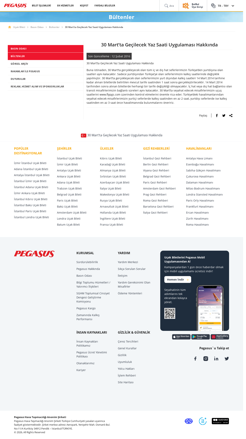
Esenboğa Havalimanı (200, 164)
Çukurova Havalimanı (200, 176)
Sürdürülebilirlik (87, 262)
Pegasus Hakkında (88, 269)
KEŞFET (84, 5)
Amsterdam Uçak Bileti (72, 212)
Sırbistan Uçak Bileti (113, 176)
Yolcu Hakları (126, 368)
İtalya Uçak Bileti (110, 188)
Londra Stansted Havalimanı (204, 194)
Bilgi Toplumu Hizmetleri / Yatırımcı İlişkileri (93, 284)
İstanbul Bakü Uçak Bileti (30, 205)
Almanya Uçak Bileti (113, 170)
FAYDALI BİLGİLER (105, 5)
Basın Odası (37, 27)
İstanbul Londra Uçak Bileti (31, 217)
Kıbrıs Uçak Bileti (111, 158)
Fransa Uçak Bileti (111, 224)
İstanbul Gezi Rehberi (157, 158)
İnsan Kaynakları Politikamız (87, 343)
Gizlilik (122, 355)
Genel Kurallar (127, 348)
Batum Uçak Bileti (68, 224)
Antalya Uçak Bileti (69, 170)
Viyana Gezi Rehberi (156, 170)
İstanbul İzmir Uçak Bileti (30, 181)
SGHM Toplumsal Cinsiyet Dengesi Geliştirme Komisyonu (93, 297)
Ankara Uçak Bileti (69, 176)
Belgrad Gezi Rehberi (157, 176)
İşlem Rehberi (127, 375)
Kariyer (81, 370)
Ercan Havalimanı (197, 212)
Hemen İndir (177, 279)
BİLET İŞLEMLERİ (41, 5)
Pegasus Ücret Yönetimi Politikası (91, 354)
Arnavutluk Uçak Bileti (114, 206)
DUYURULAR (18, 79)
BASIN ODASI (18, 48)
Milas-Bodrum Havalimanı (203, 188)
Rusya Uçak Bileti (111, 200)
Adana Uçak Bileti (68, 182)
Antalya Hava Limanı (199, 158)
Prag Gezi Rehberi (154, 194)
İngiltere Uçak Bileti (112, 218)
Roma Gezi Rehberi (155, 200)
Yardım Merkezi (128, 262)
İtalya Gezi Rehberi (155, 212)
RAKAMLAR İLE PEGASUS (25, 71)
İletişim (122, 275)
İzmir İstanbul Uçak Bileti (30, 163)
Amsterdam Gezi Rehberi (159, 188)
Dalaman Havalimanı (199, 182)
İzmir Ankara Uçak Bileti (29, 193)
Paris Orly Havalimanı (200, 200)
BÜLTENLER (18, 56)
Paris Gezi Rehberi (155, 182)
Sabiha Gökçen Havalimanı (203, 170)
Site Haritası (126, 382)
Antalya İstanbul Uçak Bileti (32, 175)
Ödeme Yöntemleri (130, 293)
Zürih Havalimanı (197, 218)
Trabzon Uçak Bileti (69, 188)
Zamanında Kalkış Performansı (88, 317)
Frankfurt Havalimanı (200, 206)
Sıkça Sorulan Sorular (132, 269)
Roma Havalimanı (197, 224)
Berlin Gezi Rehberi (155, 164)
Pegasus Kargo (85, 308)
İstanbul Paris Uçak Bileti (30, 211)
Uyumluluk (125, 362)
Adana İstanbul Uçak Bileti (31, 169)
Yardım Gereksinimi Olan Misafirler (134, 284)
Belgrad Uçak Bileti (69, 194)
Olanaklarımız (85, 363)
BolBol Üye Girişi (197, 6)
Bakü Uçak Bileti (67, 206)
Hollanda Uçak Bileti (113, 212)
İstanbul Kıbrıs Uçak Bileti (30, 199)
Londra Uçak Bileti (69, 218)
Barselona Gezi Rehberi (158, 206)
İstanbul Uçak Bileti (69, 158)
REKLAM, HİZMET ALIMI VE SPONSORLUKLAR (37, 86)
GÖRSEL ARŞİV (19, 63)
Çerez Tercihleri (128, 341)
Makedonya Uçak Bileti (114, 194)
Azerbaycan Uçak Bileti (115, 182)
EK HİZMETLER (65, 5)
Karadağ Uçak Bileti (112, 164)
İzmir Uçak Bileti (67, 164)
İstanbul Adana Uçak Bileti (31, 187)
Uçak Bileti (19, 27)
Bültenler (54, 27)
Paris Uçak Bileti (67, 200)
